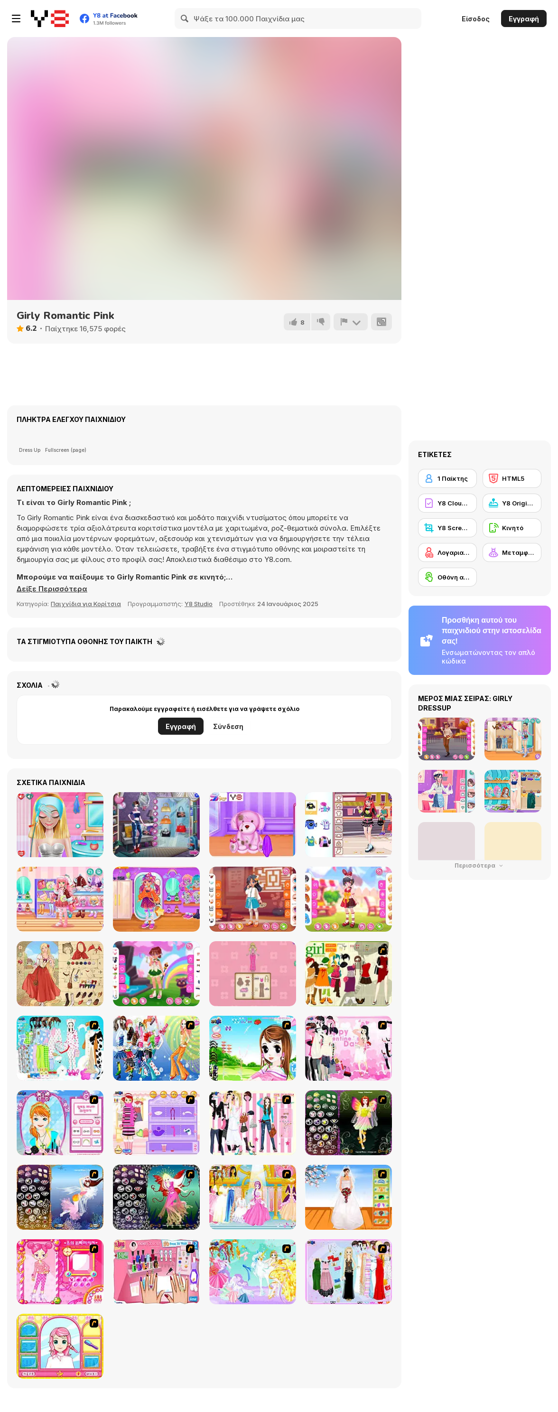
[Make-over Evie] (60, 1122)
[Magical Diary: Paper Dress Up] (252, 973)
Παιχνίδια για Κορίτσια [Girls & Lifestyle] (86, 604)
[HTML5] (512, 478)
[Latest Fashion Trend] (156, 1048)
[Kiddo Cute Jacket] (60, 899)
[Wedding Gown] (348, 1197)
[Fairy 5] (348, 1122)
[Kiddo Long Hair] (252, 899)
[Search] (185, 18)
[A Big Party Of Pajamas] (60, 1048)
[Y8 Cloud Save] (447, 503)
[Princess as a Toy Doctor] (252, 824)
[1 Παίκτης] (447, 478)
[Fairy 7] (60, 1197)
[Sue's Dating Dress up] (60, 1271)
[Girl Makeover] (156, 1122)
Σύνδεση (228, 726)
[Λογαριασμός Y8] (447, 552)
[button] (52, 589)
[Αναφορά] (351, 321)
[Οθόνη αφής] (447, 577)
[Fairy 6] (156, 1197)
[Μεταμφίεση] (512, 552)
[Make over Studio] (60, 1346)
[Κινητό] (512, 527)
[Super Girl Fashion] (348, 973)
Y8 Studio (199, 604)
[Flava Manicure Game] (156, 1271)
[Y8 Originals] (512, 503)
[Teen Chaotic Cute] (348, 824)
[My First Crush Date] (60, 824)
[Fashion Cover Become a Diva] (156, 824)
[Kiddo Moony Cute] (156, 973)
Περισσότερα (480, 865)
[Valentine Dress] (348, 1048)
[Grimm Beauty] (60, 973)
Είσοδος (476, 19)
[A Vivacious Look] (252, 1048)
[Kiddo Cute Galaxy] (156, 899)
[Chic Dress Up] (252, 1122)
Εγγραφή (524, 19)
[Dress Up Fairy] (252, 1271)
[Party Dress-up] (348, 1271)
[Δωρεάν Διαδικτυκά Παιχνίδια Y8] (49, 18)
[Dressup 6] (252, 1197)
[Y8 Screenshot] (447, 527)
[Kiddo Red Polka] (348, 899)
